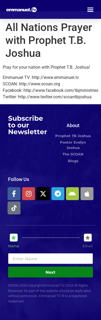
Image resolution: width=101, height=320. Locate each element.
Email (87, 246)
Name (13, 246)
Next (50, 272)
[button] (90, 9)
